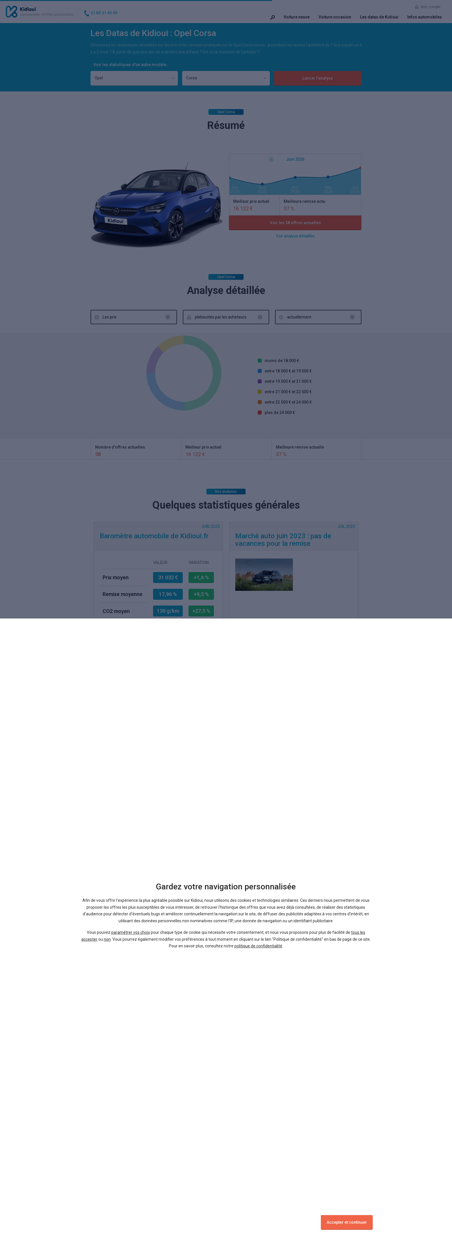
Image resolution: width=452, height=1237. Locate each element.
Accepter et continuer (347, 1222)
